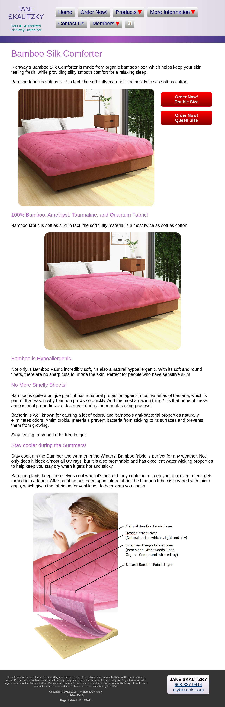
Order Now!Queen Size (186, 118)
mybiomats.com (188, 689)
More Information (172, 12)
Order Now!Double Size (186, 99)
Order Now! (94, 12)
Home (65, 12)
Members (106, 23)
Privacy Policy (76, 694)
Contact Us (71, 23)
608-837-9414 (188, 684)
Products (129, 12)
